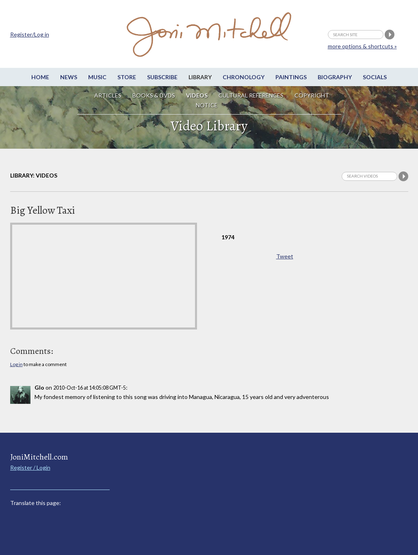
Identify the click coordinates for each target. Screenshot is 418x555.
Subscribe (162, 77)
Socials (375, 77)
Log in (16, 364)
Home (40, 77)
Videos (197, 95)
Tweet (284, 256)
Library (200, 77)
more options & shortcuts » (362, 46)
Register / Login (30, 467)
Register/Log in (29, 34)
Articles (107, 95)
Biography (335, 77)
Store (126, 77)
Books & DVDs (153, 95)
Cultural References (251, 95)
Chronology (243, 77)
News (68, 77)
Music (97, 77)
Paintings (291, 77)
